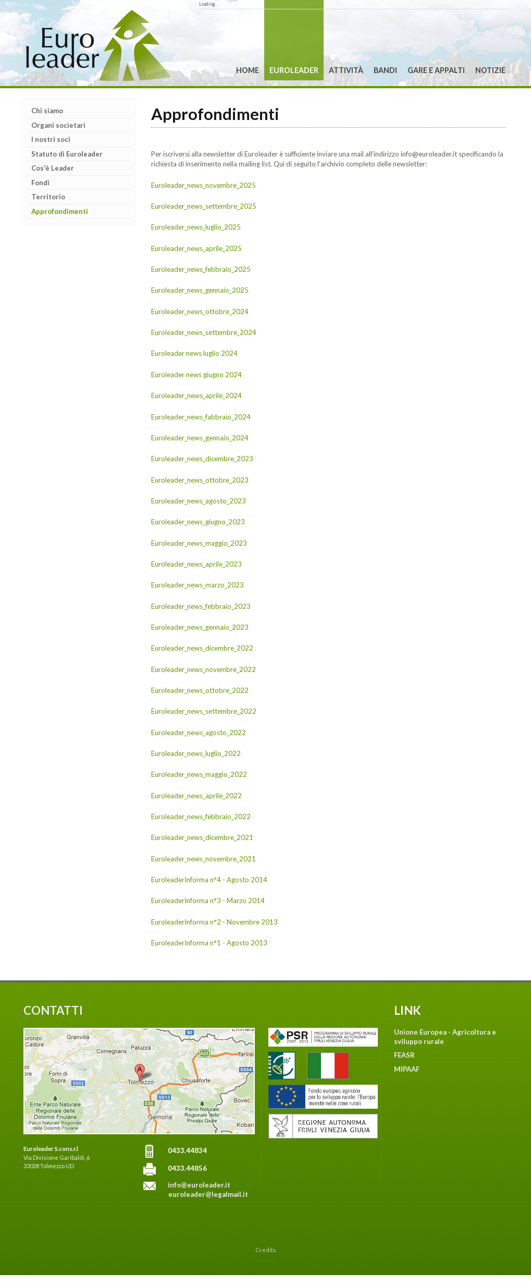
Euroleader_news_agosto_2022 (198, 732)
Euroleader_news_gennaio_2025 (200, 290)
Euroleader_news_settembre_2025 (203, 206)
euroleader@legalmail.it (208, 1194)
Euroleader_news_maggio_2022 (199, 774)
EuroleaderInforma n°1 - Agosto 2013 (209, 943)
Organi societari (58, 125)
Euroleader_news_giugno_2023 (198, 522)
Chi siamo (47, 110)
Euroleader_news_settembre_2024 (203, 332)
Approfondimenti (59, 211)
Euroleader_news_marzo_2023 (197, 585)
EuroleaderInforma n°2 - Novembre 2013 (214, 922)
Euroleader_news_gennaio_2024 (200, 438)
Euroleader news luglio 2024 (194, 353)
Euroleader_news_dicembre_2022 (202, 648)
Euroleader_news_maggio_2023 (199, 543)
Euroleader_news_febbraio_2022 (201, 816)
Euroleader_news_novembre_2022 (203, 669)
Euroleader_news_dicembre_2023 (202, 458)
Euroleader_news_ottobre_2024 (200, 311)
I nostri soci (50, 139)
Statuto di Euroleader (67, 154)
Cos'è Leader (52, 168)
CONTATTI (53, 1010)
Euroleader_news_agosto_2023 (198, 501)
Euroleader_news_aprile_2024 (196, 395)
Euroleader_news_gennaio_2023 (200, 627)
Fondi (40, 182)
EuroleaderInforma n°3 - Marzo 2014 (208, 900)
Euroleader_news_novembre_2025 (203, 185)
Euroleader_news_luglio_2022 (196, 753)
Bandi (385, 70)
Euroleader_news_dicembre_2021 (202, 837)
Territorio (48, 197)
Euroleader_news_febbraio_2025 (201, 269)
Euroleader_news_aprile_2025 (196, 248)
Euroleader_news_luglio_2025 (196, 227)
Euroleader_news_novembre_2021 (203, 859)
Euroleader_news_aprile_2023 (196, 564)
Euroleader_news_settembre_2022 (203, 711)
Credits (265, 1249)
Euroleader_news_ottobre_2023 (200, 480)
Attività (346, 70)
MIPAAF (406, 1069)
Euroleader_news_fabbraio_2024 (201, 417)
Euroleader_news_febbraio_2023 (201, 606)
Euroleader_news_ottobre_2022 (200, 690)
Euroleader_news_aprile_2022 (196, 795)
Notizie (490, 70)
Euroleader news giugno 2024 (196, 374)
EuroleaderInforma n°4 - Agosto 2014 (209, 879)
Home (247, 70)
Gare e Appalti (436, 70)
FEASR (404, 1055)
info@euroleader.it (199, 1185)
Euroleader (293, 70)
